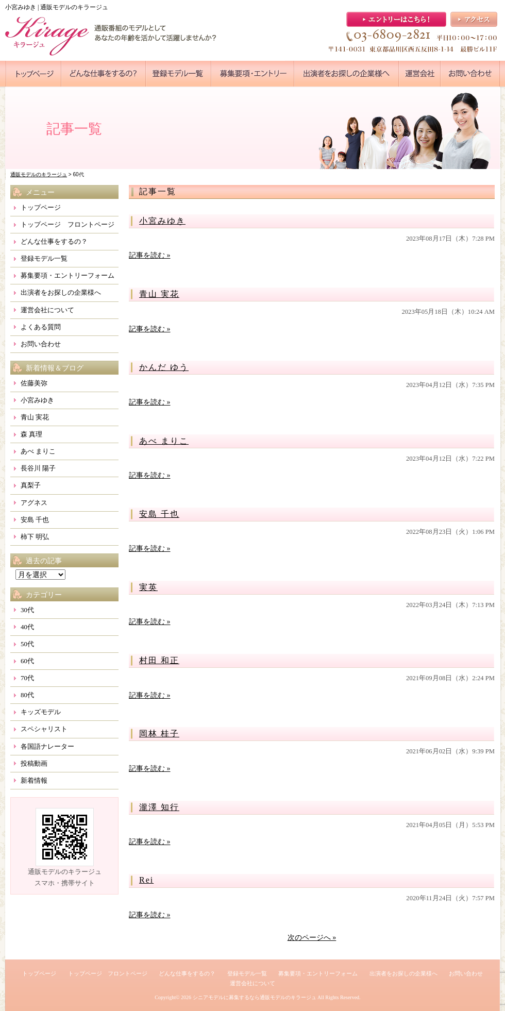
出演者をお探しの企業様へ (61, 292)
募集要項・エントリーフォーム (67, 275)
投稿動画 (34, 763)
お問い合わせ (41, 344)
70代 (27, 678)
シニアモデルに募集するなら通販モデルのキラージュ (254, 997)
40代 (27, 627)
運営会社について (47, 310)
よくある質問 (41, 327)
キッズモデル (41, 712)
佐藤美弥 (34, 383)
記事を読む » (150, 255)
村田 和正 (159, 660)
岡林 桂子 (159, 733)
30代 (27, 610)
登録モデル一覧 (44, 258)
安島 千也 (159, 514)
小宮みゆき (162, 220)
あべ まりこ (164, 440)
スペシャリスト (44, 729)
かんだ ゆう (164, 367)
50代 (27, 644)
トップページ (41, 207)
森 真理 (31, 434)
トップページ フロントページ (67, 224)
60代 (27, 661)
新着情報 (34, 780)
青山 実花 (159, 294)
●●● (33, 74)
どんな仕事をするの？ (54, 241)
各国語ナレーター (47, 746)
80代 (27, 695)
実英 (148, 587)
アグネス (34, 503)
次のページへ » (312, 937)
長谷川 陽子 (38, 468)
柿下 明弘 (35, 537)
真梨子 (31, 485)
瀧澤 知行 (159, 807)
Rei (146, 879)
